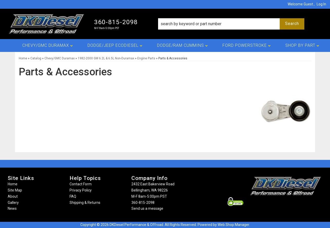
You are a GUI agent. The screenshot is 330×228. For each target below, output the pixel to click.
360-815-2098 (142, 202)
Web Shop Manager (233, 225)
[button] (231, 24)
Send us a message (147, 208)
